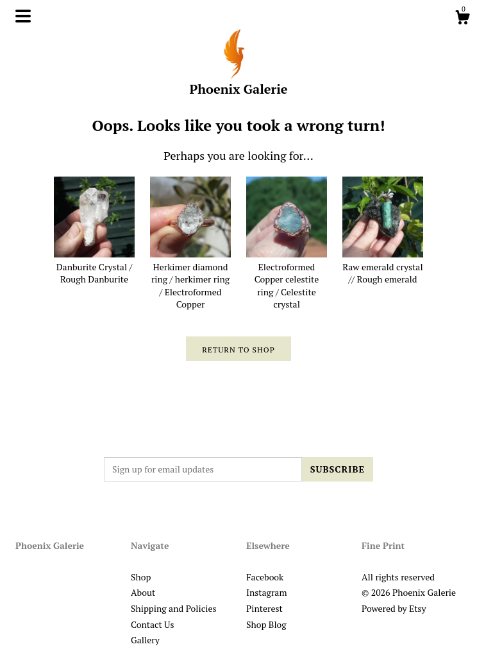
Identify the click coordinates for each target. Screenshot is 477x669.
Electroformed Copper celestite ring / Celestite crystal (286, 279)
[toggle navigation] (23, 16)
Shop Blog (266, 624)
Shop (141, 577)
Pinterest (264, 608)
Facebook (264, 577)
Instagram (266, 592)
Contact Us (152, 624)
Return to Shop (238, 349)
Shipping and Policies (174, 608)
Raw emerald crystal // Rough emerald (382, 266)
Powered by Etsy (394, 608)
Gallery (145, 640)
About (143, 592)
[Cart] (462, 19)
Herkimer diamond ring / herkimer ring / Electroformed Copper (190, 279)
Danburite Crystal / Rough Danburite (94, 266)
